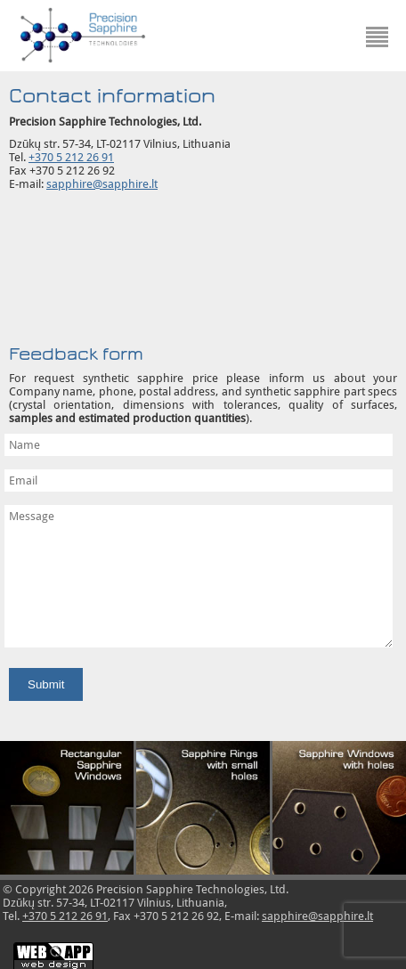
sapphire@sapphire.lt (102, 184)
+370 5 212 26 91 (71, 157)
